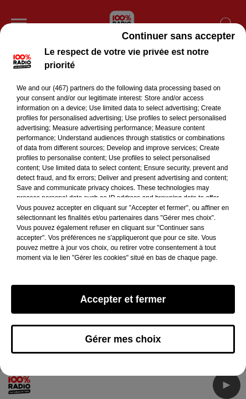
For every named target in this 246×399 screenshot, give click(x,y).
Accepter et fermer (123, 304)
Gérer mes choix (123, 344)
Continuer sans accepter (178, 41)
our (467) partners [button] (67, 93)
